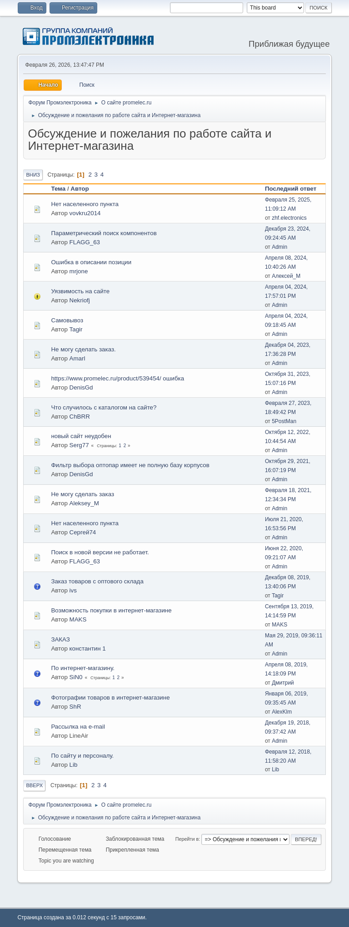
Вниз (33, 175)
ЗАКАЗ (60, 639)
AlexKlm (282, 712)
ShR (75, 706)
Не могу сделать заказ (82, 494)
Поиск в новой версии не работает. (100, 552)
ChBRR (80, 416)
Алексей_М (286, 276)
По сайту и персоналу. (82, 755)
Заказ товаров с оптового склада (97, 581)
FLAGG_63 (85, 242)
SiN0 (76, 677)
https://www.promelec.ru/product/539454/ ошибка (117, 378)
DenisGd (81, 387)
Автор (79, 188)
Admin (279, 247)
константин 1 (88, 648)
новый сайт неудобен (81, 436)
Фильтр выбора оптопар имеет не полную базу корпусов (130, 465)
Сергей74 (83, 532)
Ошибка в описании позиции (91, 262)
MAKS (78, 619)
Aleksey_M (84, 503)
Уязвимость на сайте (80, 291)
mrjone (79, 271)
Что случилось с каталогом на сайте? (103, 407)
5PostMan (284, 421)
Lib (74, 764)
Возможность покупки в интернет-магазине (111, 610)
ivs (73, 590)
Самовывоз (67, 320)
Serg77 (79, 445)
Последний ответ (294, 188)
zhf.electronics (289, 218)
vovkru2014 (85, 213)
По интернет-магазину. (83, 668)
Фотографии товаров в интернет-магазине (110, 697)
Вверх (34, 785)
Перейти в (187, 839)
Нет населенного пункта (84, 204)
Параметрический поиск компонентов (103, 233)
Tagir (76, 329)
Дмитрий (283, 683)
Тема (58, 188)
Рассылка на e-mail (78, 726)
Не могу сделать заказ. (83, 349)
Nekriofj (80, 300)
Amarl (77, 358)
